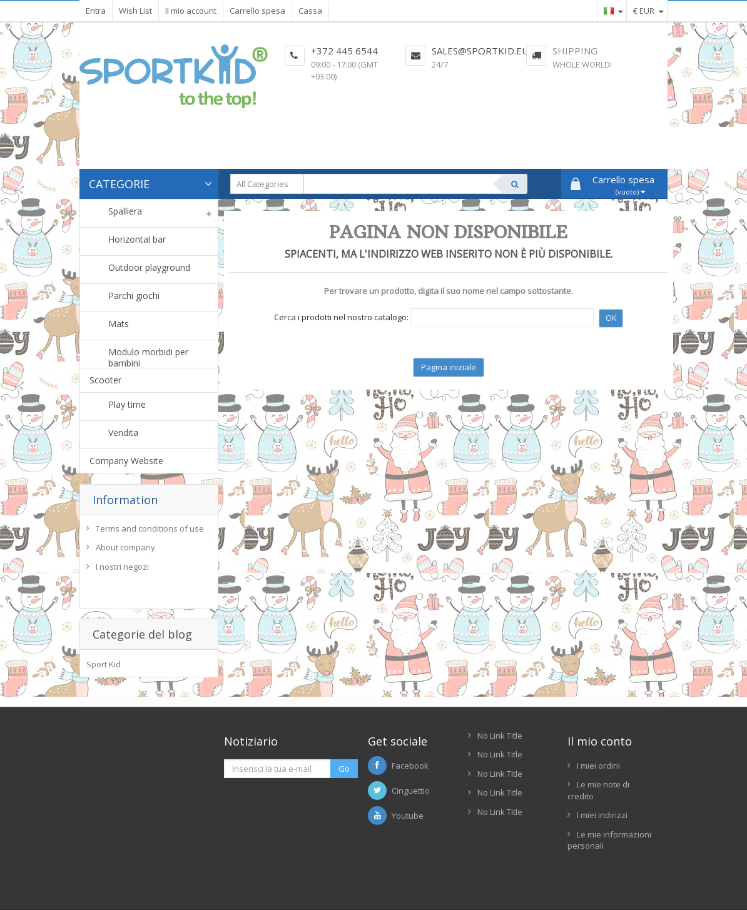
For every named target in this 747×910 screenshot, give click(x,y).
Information (125, 499)
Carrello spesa (257, 10)
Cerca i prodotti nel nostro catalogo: (341, 317)
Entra (96, 10)
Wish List (135, 10)
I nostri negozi (122, 569)
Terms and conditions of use (150, 531)
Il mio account (190, 10)
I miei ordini (598, 750)
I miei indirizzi (602, 800)
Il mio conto (599, 726)
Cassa (310, 10)
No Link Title (499, 720)
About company (125, 550)
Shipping (574, 50)
